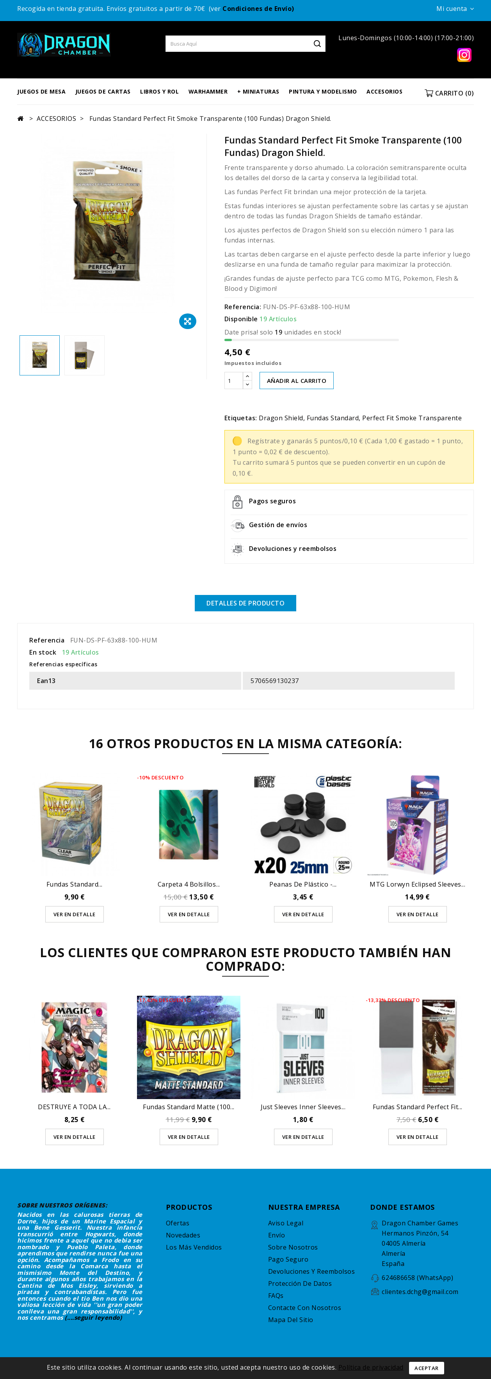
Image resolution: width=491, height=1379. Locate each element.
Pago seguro (288, 1259)
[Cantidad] (233, 380)
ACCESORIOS (384, 91)
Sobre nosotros (293, 1247)
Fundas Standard (333, 418)
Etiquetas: (240, 418)
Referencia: (243, 307)
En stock (42, 652)
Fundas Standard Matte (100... (189, 1107)
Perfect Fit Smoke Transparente (412, 418)
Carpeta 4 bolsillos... (189, 884)
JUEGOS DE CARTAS (103, 91)
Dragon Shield (281, 418)
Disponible (241, 319)
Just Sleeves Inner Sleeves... (303, 1107)
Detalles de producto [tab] (245, 603)
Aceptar (427, 1368)
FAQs (276, 1295)
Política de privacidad (371, 1367)
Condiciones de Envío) (258, 8)
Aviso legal (286, 1223)
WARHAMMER (208, 91)
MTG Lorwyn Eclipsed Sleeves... (417, 884)
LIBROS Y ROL (159, 91)
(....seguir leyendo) (93, 1317)
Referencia (46, 640)
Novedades (183, 1235)
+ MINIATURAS (258, 91)
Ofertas (178, 1223)
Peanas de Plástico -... (303, 884)
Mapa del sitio (290, 1319)
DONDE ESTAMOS (402, 1207)
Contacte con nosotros (305, 1307)
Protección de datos (300, 1283)
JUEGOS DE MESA (41, 91)
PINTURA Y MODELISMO (323, 91)
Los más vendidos (194, 1247)
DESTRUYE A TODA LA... (74, 1107)
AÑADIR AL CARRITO (297, 380)
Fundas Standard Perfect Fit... (418, 1107)
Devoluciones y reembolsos (311, 1271)
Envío (276, 1235)
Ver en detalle (74, 914)
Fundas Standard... (74, 884)
